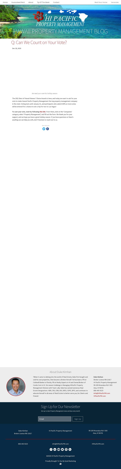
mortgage (89, 215)
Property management (94, 250)
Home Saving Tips (92, 313)
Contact (56, 2)
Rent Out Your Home (95, 99)
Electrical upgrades (92, 262)
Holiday (88, 351)
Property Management (94, 191)
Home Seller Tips (91, 195)
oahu (87, 347)
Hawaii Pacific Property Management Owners (94, 177)
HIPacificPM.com (100, 396)
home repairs (90, 266)
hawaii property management (91, 342)
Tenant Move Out (92, 301)
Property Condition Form (95, 321)
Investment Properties (94, 293)
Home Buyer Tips (91, 199)
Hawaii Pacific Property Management (94, 159)
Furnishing (89, 238)
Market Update (91, 187)
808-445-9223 (23, 444)
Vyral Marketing (70, 461)
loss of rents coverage (93, 211)
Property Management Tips (96, 154)
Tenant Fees (89, 289)
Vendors (88, 254)
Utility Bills (89, 219)
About (30, 2)
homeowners (90, 207)
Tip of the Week (43, 2)
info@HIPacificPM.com (102, 393)
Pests (87, 270)
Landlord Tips (90, 333)
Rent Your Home (101, 2)
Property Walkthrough (93, 325)
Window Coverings (92, 226)
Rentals (88, 278)
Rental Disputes (91, 317)
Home (5, 2)
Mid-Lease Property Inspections (92, 283)
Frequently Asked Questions (95, 140)
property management (94, 258)
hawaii (87, 246)
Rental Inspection (92, 329)
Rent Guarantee (91, 165)
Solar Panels (89, 309)
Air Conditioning (91, 203)
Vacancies (115, 2)
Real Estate (89, 183)
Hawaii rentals (90, 274)
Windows (88, 223)
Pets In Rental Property (94, 305)
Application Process (92, 355)
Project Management (93, 230)
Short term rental (92, 242)
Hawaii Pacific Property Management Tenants (94, 170)
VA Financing (90, 297)
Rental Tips (89, 337)
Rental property (91, 234)
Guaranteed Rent (18, 2)
